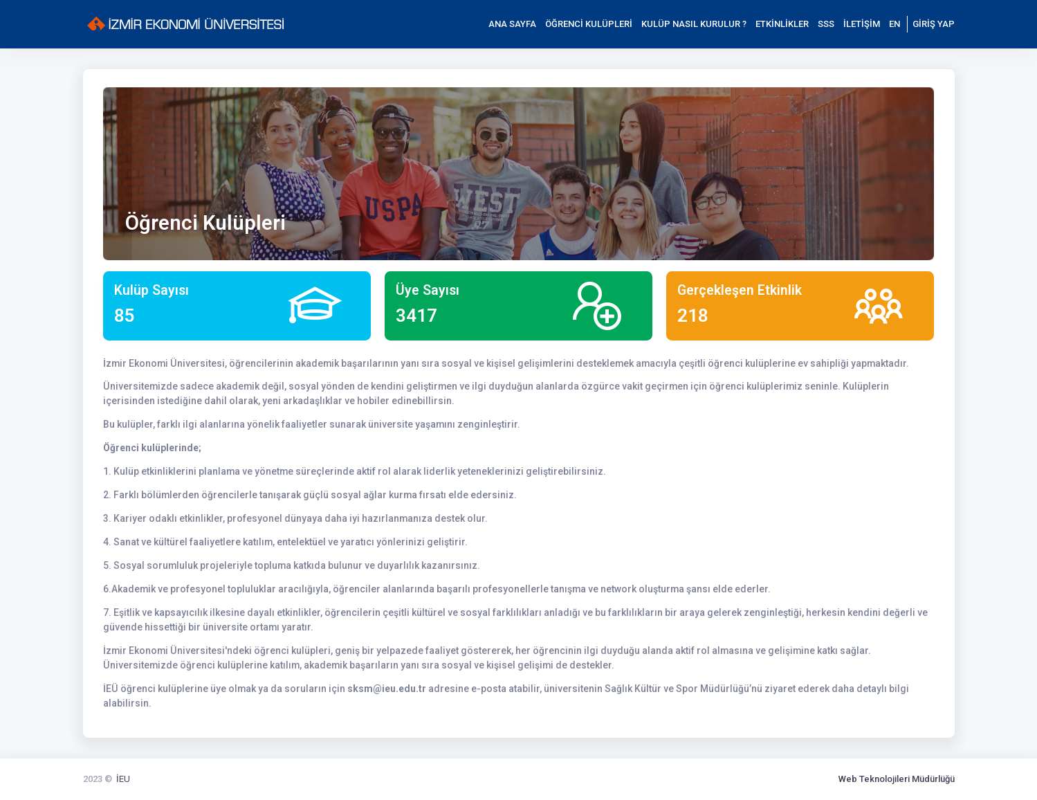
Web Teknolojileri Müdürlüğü (896, 779)
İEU (123, 779)
